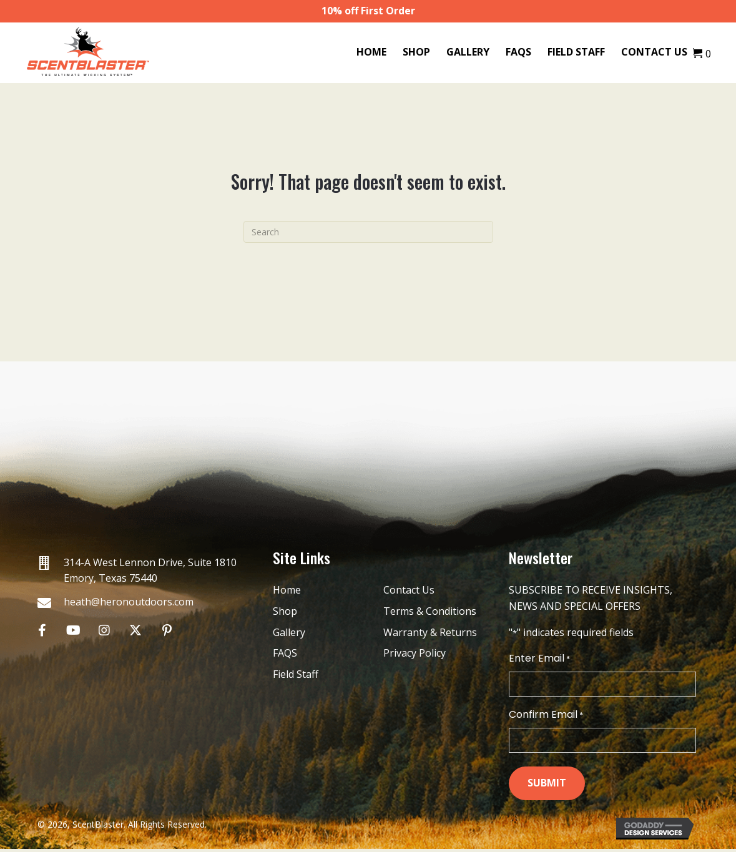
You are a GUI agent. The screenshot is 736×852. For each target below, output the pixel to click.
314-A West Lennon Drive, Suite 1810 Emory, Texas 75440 (150, 570)
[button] (42, 630)
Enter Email (539, 658)
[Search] (368, 232)
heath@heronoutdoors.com (129, 602)
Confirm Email (546, 716)
